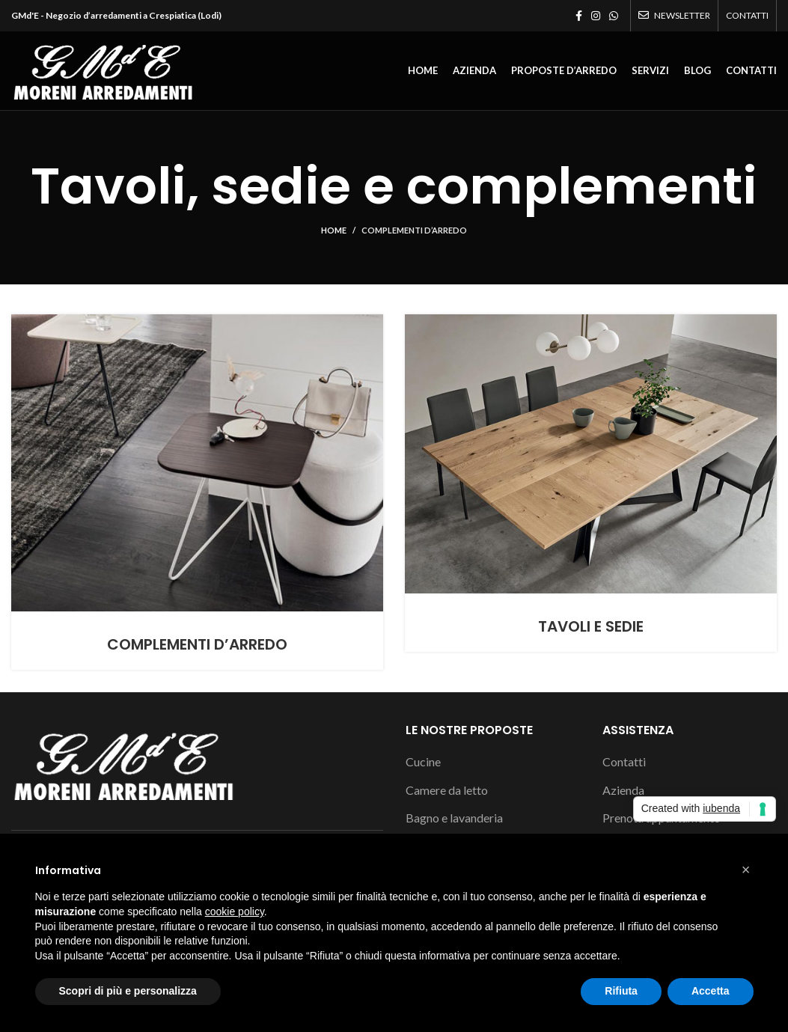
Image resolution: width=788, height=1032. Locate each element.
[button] (746, 870)
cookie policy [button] (234, 911)
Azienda (623, 790)
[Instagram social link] (596, 15)
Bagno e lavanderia (454, 817)
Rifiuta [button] (621, 991)
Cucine (423, 761)
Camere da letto (447, 790)
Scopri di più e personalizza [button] (128, 991)
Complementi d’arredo (414, 230)
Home (333, 230)
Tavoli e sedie (591, 626)
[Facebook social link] (579, 15)
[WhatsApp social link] (614, 15)
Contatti (624, 761)
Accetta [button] (710, 991)
